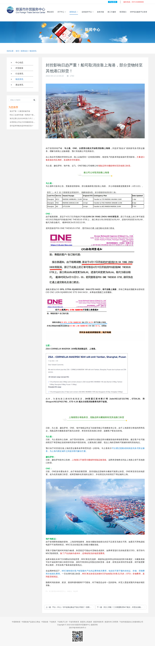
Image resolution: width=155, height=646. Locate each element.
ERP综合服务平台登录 (138, 12)
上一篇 (69, 607)
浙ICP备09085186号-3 (77, 628)
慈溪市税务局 (98, 622)
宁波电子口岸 (62, 622)
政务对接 (100, 12)
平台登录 (112, 2)
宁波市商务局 (74, 622)
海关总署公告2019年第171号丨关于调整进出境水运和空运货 (32, 118)
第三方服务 (112, 12)
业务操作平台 (87, 12)
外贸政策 (19, 68)
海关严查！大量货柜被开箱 (20, 111)
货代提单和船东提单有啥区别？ (21, 126)
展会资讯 (19, 85)
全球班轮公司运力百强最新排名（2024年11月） (28, 122)
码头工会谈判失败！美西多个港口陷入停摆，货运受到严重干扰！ (34, 115)
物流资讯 (33, 51)
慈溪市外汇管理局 (111, 622)
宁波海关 (52, 622)
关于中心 (61, 12)
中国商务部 (16, 622)
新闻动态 (74, 12)
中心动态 (19, 62)
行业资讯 (19, 74)
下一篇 (121, 607)
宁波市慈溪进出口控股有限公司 (131, 622)
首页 (17, 51)
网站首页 (50, 12)
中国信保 (44, 622)
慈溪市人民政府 (86, 622)
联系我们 (123, 12)
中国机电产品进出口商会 (31, 622)
